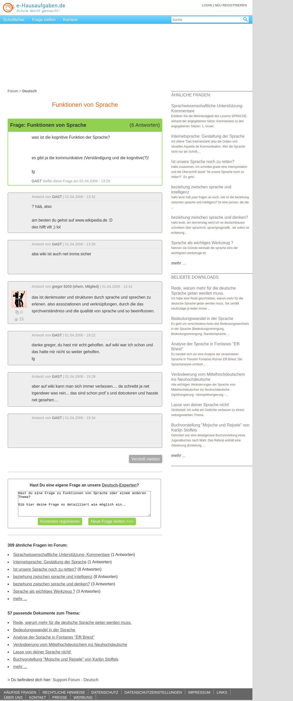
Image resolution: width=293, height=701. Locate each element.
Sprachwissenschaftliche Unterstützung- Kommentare (61, 554)
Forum (13, 91)
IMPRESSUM (199, 692)
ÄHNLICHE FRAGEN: (191, 95)
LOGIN (207, 5)
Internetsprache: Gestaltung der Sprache (50, 562)
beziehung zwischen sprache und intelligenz (52, 576)
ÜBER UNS (13, 697)
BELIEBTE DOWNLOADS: (195, 277)
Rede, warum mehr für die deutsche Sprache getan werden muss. (72, 622)
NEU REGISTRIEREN (231, 5)
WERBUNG (83, 697)
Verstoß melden (145, 459)
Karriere (70, 19)
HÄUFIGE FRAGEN (20, 692)
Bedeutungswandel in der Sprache (44, 630)
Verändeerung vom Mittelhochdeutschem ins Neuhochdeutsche (70, 644)
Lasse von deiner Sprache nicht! (42, 652)
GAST (37, 181)
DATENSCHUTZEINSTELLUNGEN (153, 692)
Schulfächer (14, 19)
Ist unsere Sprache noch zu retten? (44, 569)
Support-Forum (66, 680)
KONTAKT (37, 697)
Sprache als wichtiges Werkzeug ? (44, 591)
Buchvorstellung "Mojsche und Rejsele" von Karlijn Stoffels (65, 659)
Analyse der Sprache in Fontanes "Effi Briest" (54, 637)
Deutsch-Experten (119, 485)
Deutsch (90, 680)
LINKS (222, 692)
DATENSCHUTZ (104, 692)
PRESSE (59, 697)
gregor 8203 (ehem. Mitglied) (75, 286)
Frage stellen (44, 19)
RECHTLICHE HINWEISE (64, 692)
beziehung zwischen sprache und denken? (51, 584)
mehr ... (20, 599)
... (178, 263)
